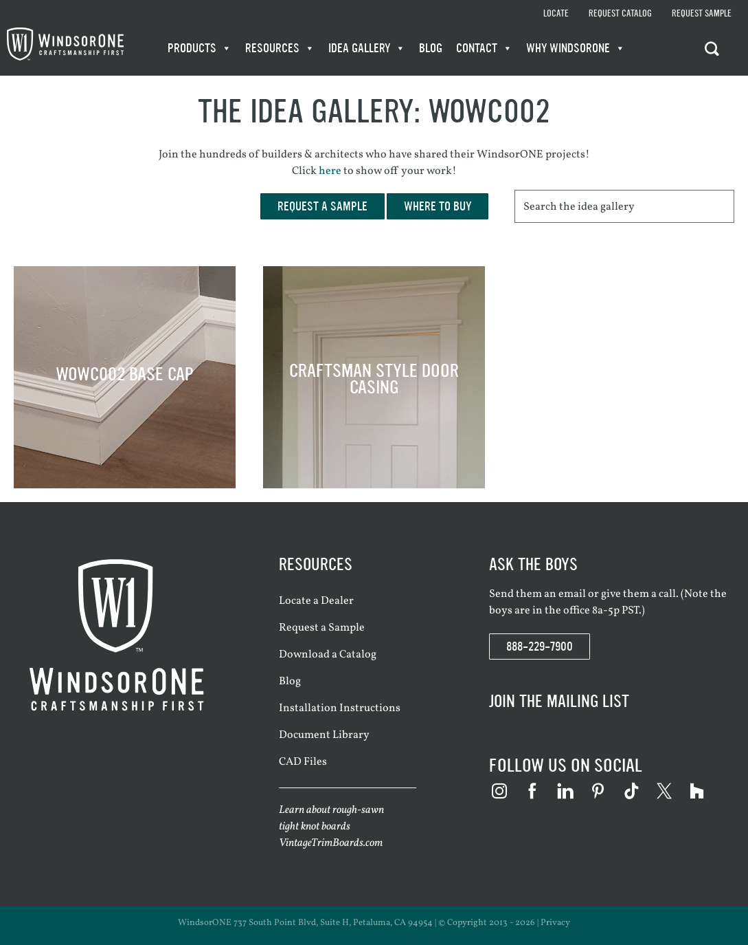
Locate (556, 14)
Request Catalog (620, 14)
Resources (280, 48)
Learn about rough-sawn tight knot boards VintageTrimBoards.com (331, 827)
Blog (430, 48)
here (330, 171)
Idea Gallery (366, 48)
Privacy (555, 923)
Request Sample (702, 14)
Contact (484, 48)
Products (199, 48)
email (572, 594)
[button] (714, 48)
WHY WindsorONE (575, 48)
